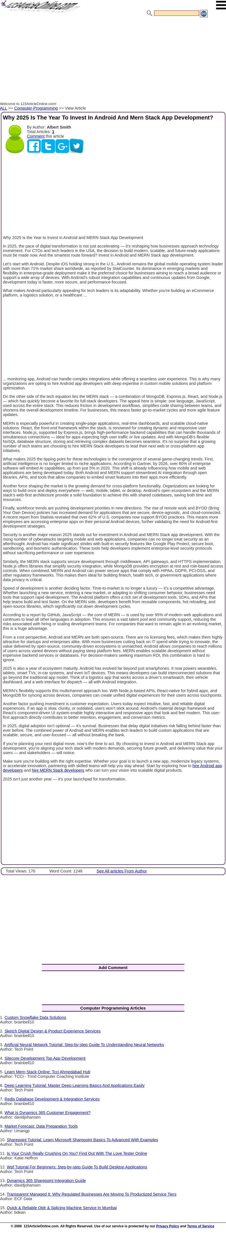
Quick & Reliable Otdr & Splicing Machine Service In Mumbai (62, 1208)
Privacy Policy (167, 1226)
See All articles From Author (122, 871)
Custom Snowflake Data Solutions (35, 1017)
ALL (3, 108)
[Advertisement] (113, 60)
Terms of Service (200, 1226)
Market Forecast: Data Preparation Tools (41, 1126)
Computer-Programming (36, 108)
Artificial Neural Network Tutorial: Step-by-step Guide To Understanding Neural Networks (84, 1044)
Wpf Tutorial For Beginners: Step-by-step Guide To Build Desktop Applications (77, 1167)
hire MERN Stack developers (58, 770)
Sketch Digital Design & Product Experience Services (53, 1031)
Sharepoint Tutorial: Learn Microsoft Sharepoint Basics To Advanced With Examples (82, 1140)
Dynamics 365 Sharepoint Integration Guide (46, 1180)
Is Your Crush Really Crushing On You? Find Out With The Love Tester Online (77, 1153)
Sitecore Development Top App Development (45, 1058)
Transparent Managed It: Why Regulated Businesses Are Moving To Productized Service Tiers (91, 1194)
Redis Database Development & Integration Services (52, 1099)
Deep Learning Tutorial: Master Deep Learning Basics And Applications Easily (74, 1085)
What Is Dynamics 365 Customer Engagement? (48, 1112)
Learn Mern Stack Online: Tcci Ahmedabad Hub (47, 1072)
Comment (35, 136)
